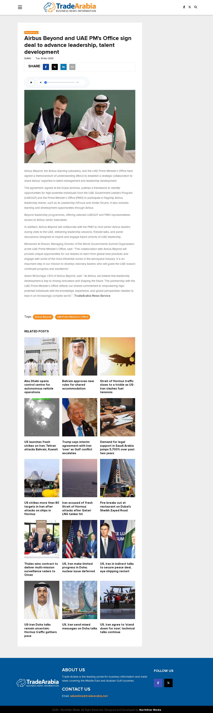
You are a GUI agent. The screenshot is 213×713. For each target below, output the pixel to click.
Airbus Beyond (43, 317)
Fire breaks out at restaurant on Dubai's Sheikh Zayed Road (115, 506)
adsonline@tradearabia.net (89, 694)
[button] (195, 7)
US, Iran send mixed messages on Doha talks (76, 627)
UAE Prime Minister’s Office (72, 317)
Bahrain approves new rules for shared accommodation (78, 384)
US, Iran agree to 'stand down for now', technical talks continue (117, 627)
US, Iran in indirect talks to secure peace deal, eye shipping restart (117, 566)
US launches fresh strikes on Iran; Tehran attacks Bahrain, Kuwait (41, 445)
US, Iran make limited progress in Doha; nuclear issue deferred (78, 566)
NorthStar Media (150, 708)
